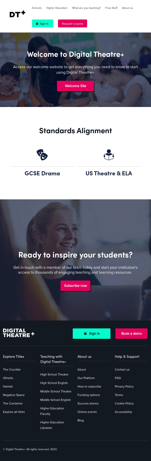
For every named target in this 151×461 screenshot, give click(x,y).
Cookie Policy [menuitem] (124, 403)
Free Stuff (111, 8)
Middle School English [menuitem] (55, 400)
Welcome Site (75, 86)
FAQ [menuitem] (118, 378)
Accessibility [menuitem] (123, 412)
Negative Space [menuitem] (14, 395)
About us (127, 8)
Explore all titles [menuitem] (14, 412)
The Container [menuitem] (13, 403)
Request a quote (72, 23)
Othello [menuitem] (8, 378)
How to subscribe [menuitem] (89, 387)
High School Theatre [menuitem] (54, 374)
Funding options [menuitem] (88, 395)
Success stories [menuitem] (88, 403)
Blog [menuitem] (80, 420)
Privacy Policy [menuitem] (124, 387)
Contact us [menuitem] (122, 370)
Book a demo (131, 333)
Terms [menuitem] (119, 395)
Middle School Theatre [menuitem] (55, 391)
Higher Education (56, 8)
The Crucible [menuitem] (12, 370)
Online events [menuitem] (87, 412)
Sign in (44, 23)
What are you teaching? (86, 8)
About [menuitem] (81, 370)
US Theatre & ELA (109, 173)
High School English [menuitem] (54, 383)
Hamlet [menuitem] (8, 387)
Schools (37, 8)
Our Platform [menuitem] (86, 378)
